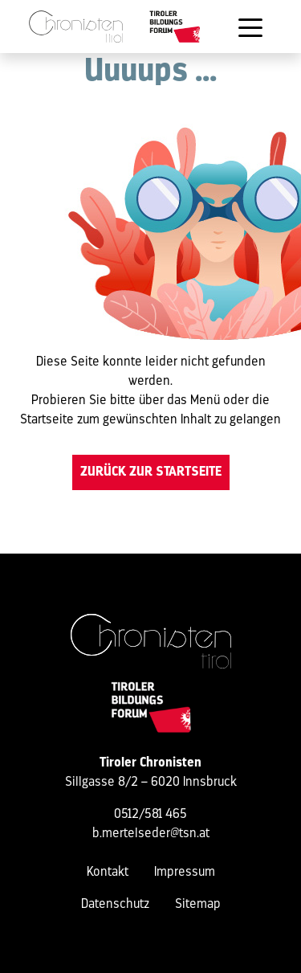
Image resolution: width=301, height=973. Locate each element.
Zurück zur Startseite (151, 472)
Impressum (184, 872)
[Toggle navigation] (250, 26)
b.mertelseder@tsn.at (150, 834)
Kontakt (107, 872)
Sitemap (198, 904)
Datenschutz (115, 904)
